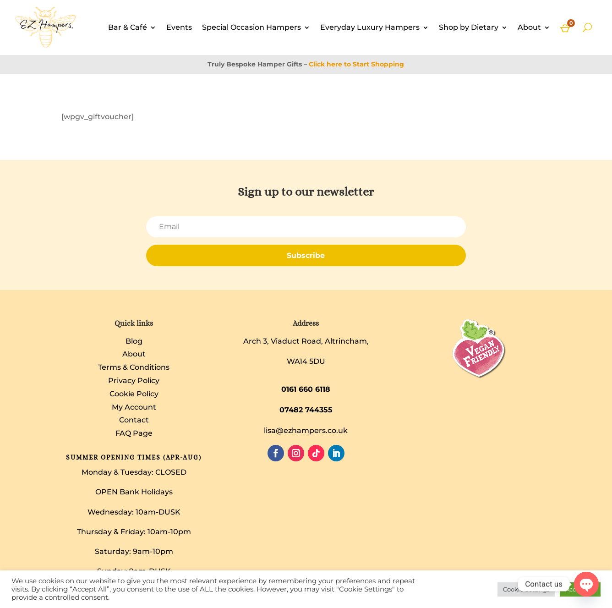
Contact (134, 420)
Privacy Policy (133, 380)
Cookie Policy (133, 393)
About (529, 27)
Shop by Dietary (468, 27)
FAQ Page (134, 433)
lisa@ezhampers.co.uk (306, 430)
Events (179, 27)
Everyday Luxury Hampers (370, 27)
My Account (134, 407)
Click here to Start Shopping (356, 64)
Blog (134, 341)
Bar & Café (127, 27)
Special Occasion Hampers (251, 27)
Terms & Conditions (133, 367)
